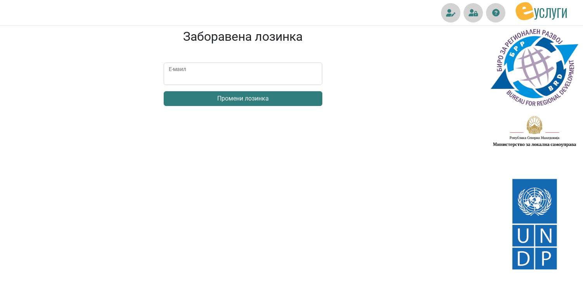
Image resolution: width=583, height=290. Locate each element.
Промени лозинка (243, 98)
